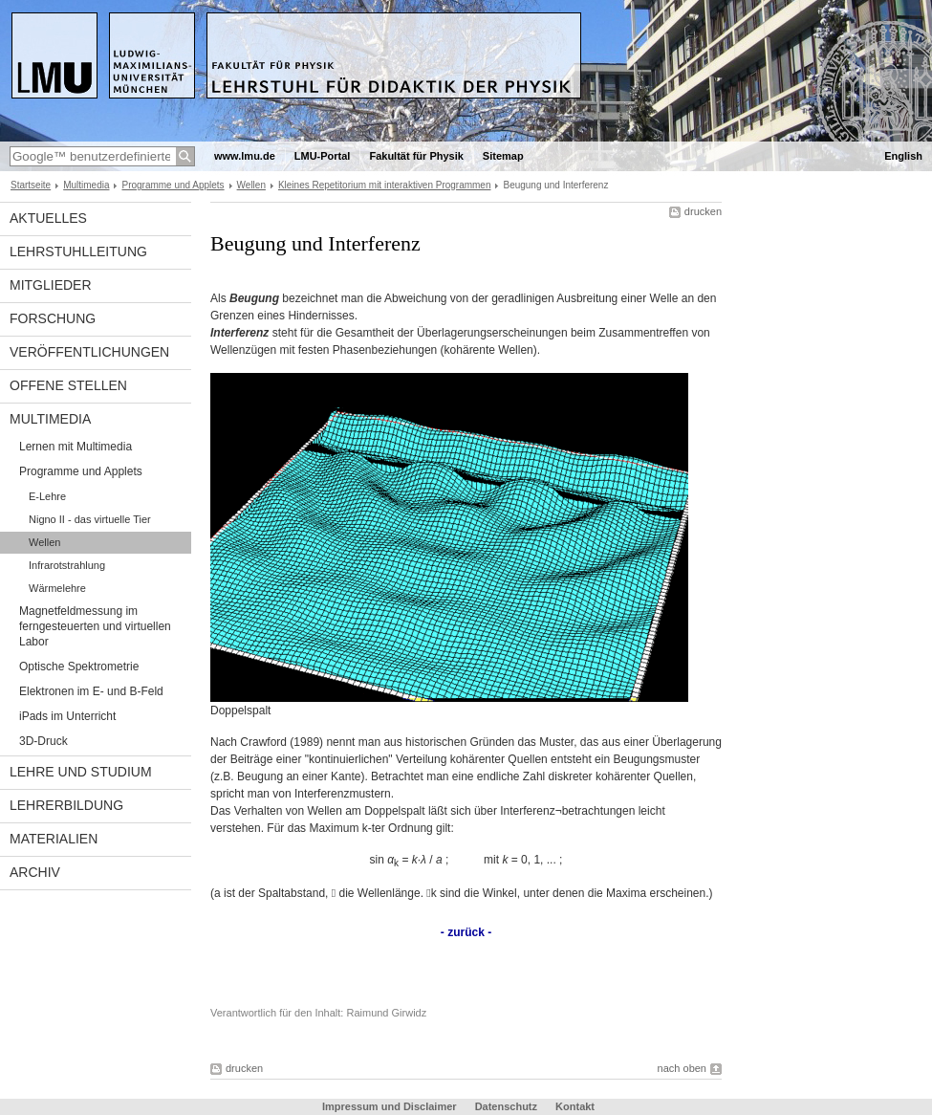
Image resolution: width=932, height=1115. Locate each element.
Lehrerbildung (66, 805)
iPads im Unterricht (67, 716)
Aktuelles (48, 218)
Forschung (53, 318)
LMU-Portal (322, 156)
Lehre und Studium (81, 771)
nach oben (682, 1068)
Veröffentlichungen (89, 352)
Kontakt (575, 1106)
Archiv (35, 872)
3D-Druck (43, 741)
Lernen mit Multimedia (75, 446)
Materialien (54, 838)
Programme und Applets (172, 185)
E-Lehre (47, 496)
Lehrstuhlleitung (78, 251)
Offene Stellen (68, 385)
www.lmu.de (244, 156)
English (903, 156)
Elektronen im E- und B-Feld (91, 691)
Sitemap (503, 156)
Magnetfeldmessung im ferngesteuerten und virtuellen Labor (95, 626)
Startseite (31, 185)
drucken (703, 211)
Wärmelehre (57, 588)
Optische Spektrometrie (79, 666)
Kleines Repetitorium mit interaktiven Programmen (384, 185)
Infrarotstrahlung (67, 565)
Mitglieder (51, 285)
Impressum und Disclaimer (389, 1106)
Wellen (251, 185)
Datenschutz (506, 1106)
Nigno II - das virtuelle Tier (90, 519)
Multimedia (86, 185)
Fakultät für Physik (416, 156)
